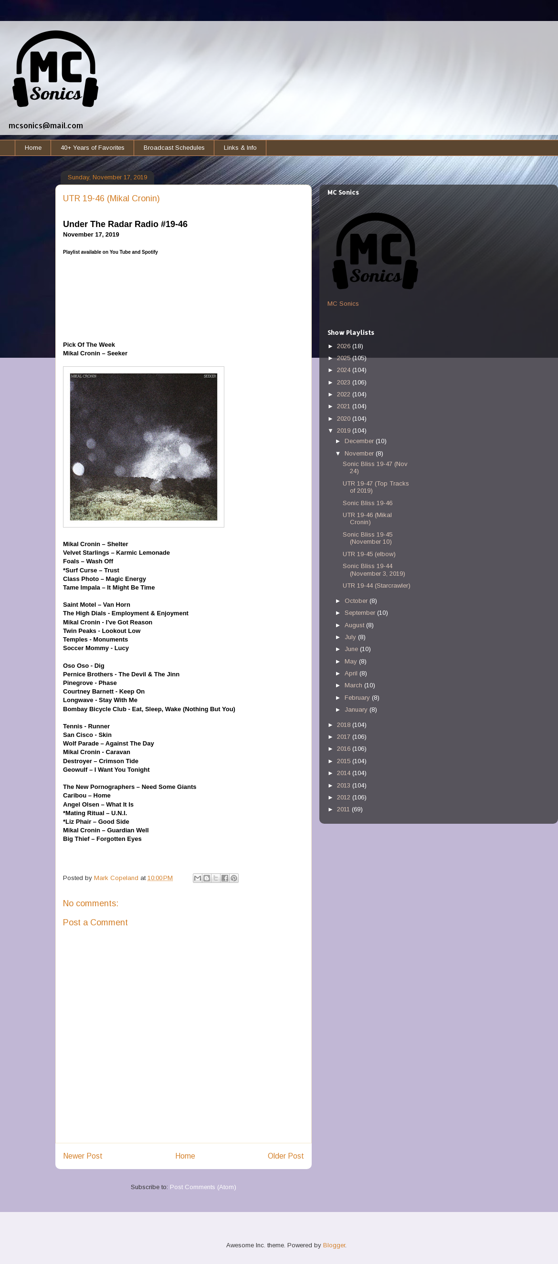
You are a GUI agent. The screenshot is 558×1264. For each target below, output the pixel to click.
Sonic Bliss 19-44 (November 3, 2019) (374, 569)
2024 (344, 369)
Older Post (286, 1156)
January (357, 709)
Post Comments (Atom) (203, 1187)
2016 (344, 748)
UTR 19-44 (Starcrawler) (377, 585)
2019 (344, 430)
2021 (344, 406)
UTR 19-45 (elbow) (369, 554)
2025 (344, 358)
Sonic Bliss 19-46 (367, 503)
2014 (344, 773)
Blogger (334, 1245)
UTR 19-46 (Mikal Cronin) (367, 518)
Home (33, 147)
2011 (344, 809)
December (360, 441)
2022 (344, 394)
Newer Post (83, 1156)
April (352, 673)
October (357, 600)
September (361, 612)
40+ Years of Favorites (93, 147)
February (358, 697)
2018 (344, 724)
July (351, 637)
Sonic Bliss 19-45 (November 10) (367, 538)
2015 (344, 761)
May (352, 661)
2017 (344, 736)
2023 (344, 382)
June (352, 649)
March (354, 685)
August (355, 625)
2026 (344, 346)
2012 (344, 797)
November (360, 453)
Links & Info (240, 147)
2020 (344, 418)
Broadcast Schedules (174, 147)
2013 (344, 785)
